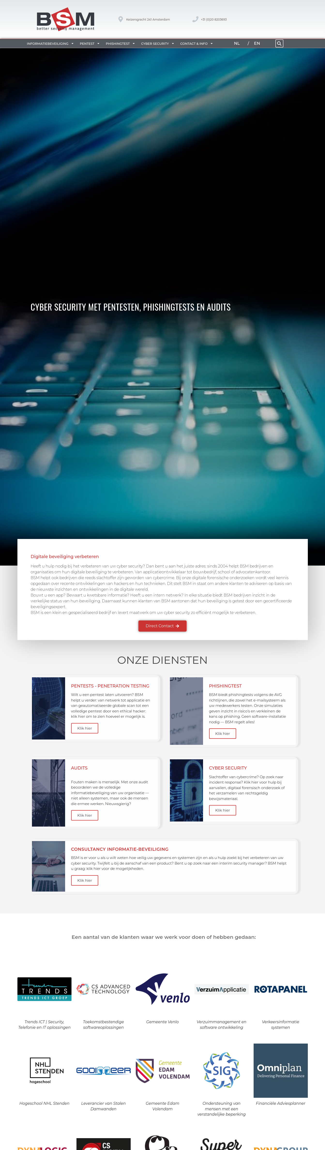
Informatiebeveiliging (50, 43)
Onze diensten (162, 659)
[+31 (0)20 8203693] (195, 19)
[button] (279, 43)
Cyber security (157, 43)
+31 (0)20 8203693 (214, 19)
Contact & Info (196, 43)
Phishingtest (120, 43)
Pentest (90, 43)
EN (257, 43)
